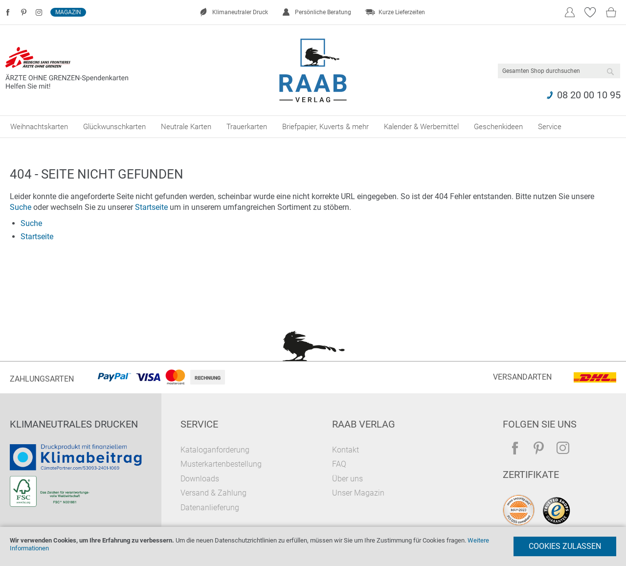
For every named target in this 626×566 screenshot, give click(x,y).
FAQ (339, 464)
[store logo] (313, 70)
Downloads (199, 478)
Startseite (151, 207)
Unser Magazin (358, 493)
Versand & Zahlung (213, 493)
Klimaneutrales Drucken (74, 424)
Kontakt (345, 449)
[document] (313, 546)
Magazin (68, 12)
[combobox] (559, 71)
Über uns (347, 478)
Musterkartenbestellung (221, 464)
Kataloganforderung (214, 449)
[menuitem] (39, 126)
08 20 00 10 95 (589, 95)
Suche (20, 207)
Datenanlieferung (209, 507)
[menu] (313, 126)
